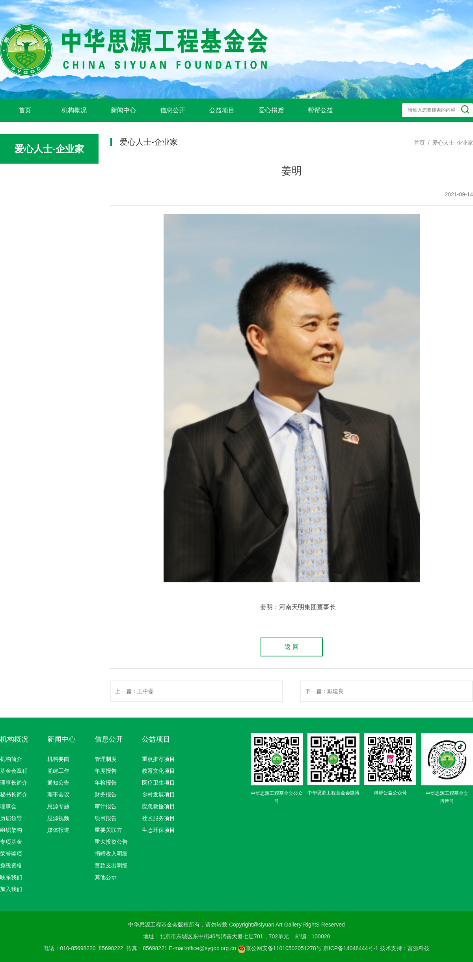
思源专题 (58, 806)
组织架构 (11, 830)
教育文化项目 (158, 771)
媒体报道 (58, 830)
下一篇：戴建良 (324, 691)
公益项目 (222, 110)
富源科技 (419, 948)
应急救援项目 (158, 806)
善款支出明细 (111, 865)
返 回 (292, 646)
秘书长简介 (14, 794)
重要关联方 (108, 830)
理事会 (8, 806)
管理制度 (106, 759)
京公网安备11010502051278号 (280, 948)
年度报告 (106, 771)
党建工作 (58, 771)
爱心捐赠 (271, 110)
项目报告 (106, 818)
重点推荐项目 (158, 759)
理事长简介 (14, 782)
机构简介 (11, 759)
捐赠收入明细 (111, 853)
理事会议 (58, 794)
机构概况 (74, 110)
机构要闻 (58, 759)
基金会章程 (14, 771)
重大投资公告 (111, 842)
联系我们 (11, 877)
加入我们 (11, 889)
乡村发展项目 (158, 794)
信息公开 (172, 110)
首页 (25, 110)
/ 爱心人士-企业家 (449, 143)
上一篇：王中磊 (134, 691)
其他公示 (106, 877)
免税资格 (11, 865)
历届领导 (11, 818)
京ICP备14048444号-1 (350, 948)
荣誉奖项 (11, 853)
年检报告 (106, 782)
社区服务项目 (158, 818)
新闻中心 (123, 110)
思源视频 (58, 818)
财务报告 (106, 794)
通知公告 (58, 782)
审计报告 (106, 806)
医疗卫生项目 (158, 782)
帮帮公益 (320, 110)
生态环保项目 (158, 830)
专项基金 (11, 842)
